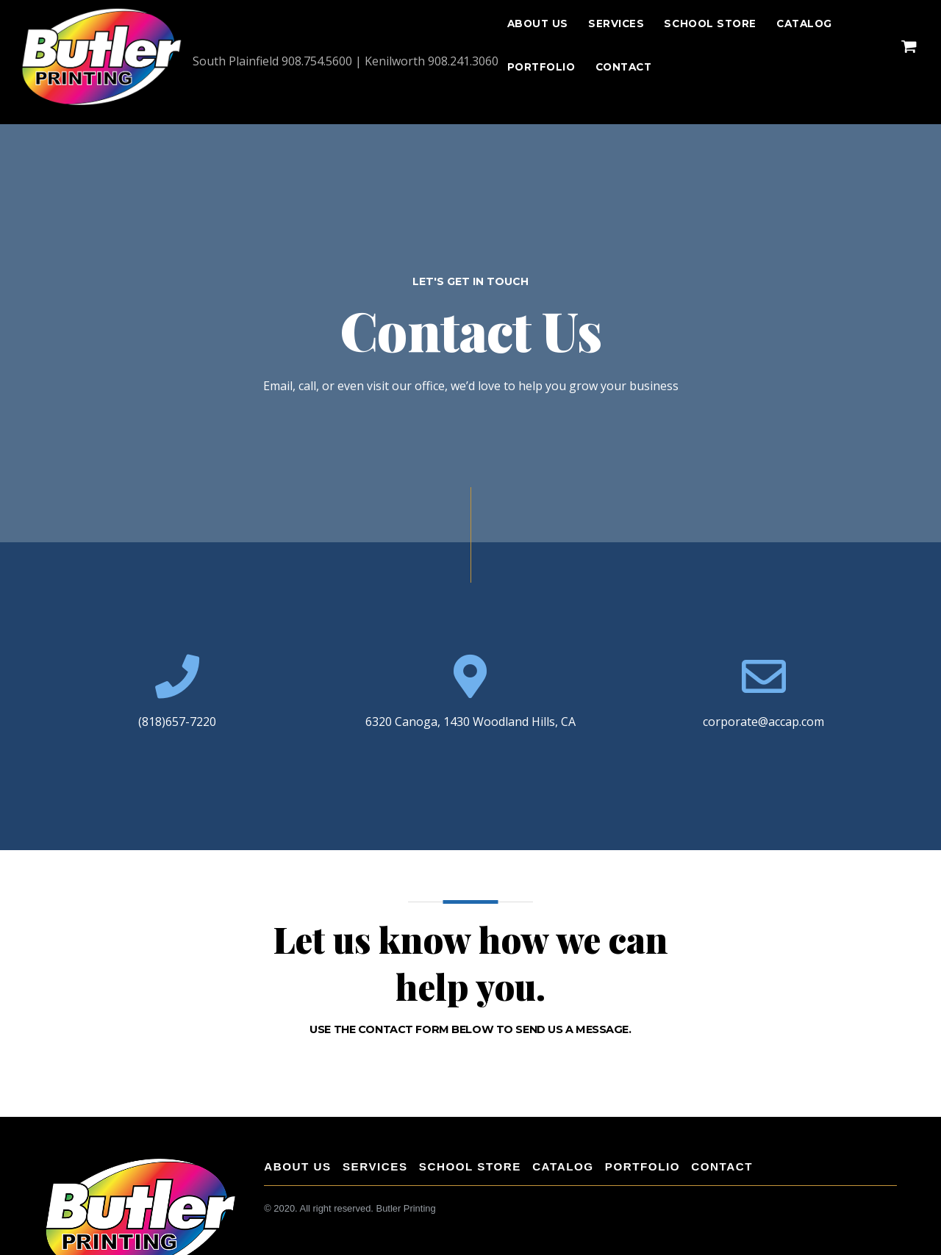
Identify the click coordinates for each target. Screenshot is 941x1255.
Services (616, 23)
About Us (537, 23)
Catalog (804, 23)
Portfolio (541, 67)
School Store (710, 23)
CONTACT (623, 67)
